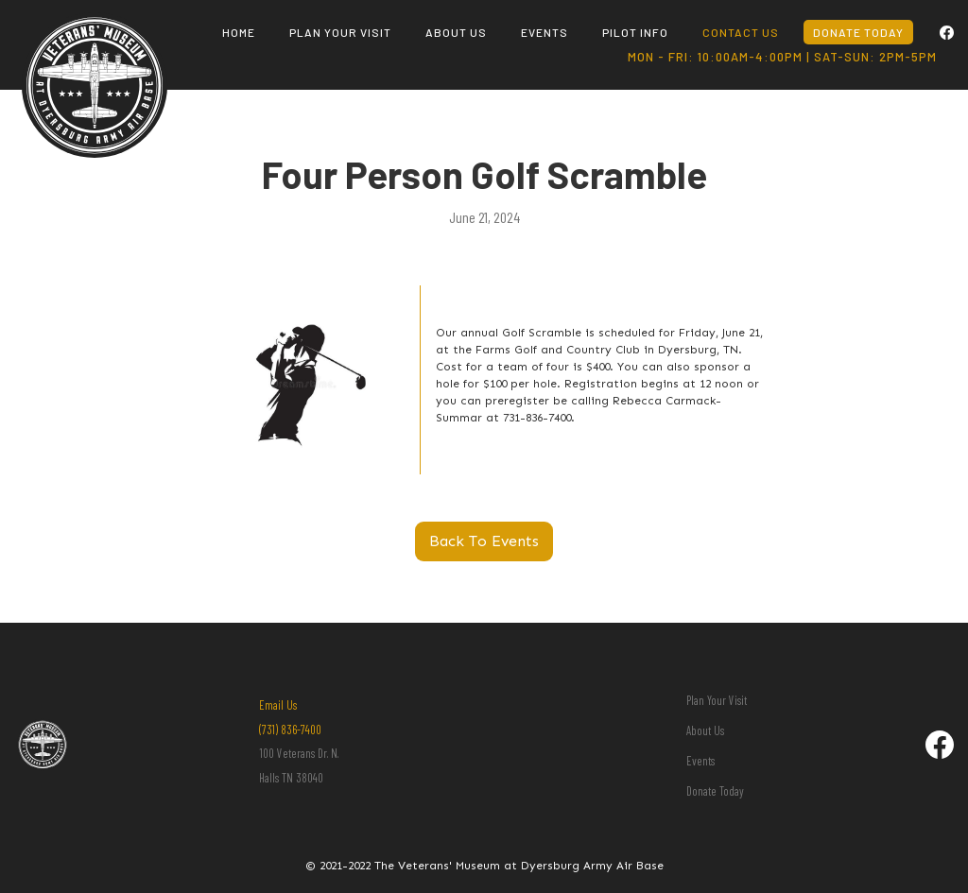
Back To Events (484, 541)
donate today (858, 32)
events (544, 32)
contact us (740, 32)
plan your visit (340, 32)
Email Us (278, 705)
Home (238, 32)
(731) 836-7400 (290, 729)
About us (456, 32)
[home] (94, 45)
